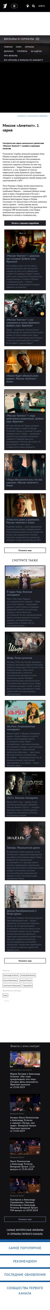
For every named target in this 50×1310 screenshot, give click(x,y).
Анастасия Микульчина (12, 985)
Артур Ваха (27, 985)
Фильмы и (19, 39)
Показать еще (25, 550)
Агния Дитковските (28, 975)
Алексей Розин (25, 980)
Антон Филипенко (10, 980)
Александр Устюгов (10, 975)
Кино (5, 995)
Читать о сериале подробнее (25, 223)
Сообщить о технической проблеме (32, 116)
